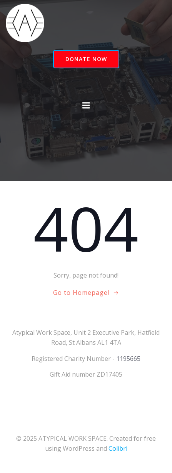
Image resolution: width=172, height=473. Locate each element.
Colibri (118, 448)
